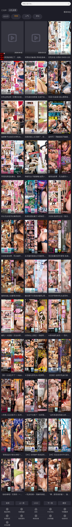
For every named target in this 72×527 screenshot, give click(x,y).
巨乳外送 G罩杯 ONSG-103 (59, 57)
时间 (16, 16)
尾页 (64, 503)
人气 (27, 16)
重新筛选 (67, 12)
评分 (37, 16)
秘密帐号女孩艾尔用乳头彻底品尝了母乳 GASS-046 (21, 137)
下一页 (50, 503)
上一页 (21, 503)
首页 (7, 503)
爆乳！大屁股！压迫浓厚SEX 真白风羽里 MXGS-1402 (22, 335)
